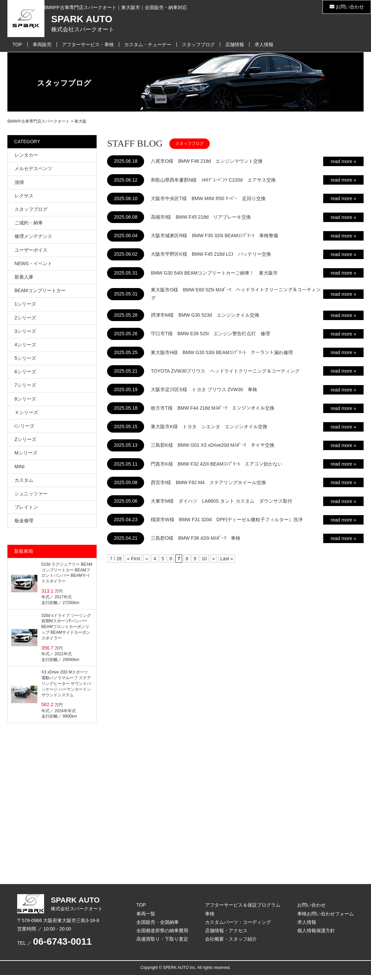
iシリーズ (24, 426)
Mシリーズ (25, 452)
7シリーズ (25, 385)
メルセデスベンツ (33, 168)
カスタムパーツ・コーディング (238, 922)
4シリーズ (25, 344)
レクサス (23, 195)
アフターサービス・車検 (88, 44)
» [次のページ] (213, 558)
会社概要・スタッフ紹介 (231, 939)
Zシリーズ (25, 439)
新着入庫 (23, 277)
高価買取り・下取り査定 (162, 939)
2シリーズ (25, 317)
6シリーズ (25, 371)
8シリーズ (25, 399)
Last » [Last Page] (226, 558)
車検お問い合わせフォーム (325, 913)
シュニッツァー (30, 493)
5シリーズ (25, 358)
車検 (209, 913)
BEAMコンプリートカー (40, 290)
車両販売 (42, 44)
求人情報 (264, 44)
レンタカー (26, 155)
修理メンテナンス (33, 236)
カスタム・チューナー (147, 44)
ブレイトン (26, 507)
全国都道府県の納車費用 (162, 930)
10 (204, 558)
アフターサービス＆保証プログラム (242, 905)
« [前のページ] (146, 558)
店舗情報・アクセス (226, 930)
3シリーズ (25, 331)
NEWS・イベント (33, 263)
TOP (17, 44)
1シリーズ (25, 304)
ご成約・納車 (28, 222)
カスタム (23, 480)
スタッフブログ (198, 44)
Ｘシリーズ (26, 412)
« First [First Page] (133, 558)
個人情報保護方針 (316, 930)
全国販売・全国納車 (157, 922)
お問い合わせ (347, 6)
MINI (19, 466)
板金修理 (23, 520)
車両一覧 (145, 913)
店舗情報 (234, 44)
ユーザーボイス (30, 250)
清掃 (19, 182)
